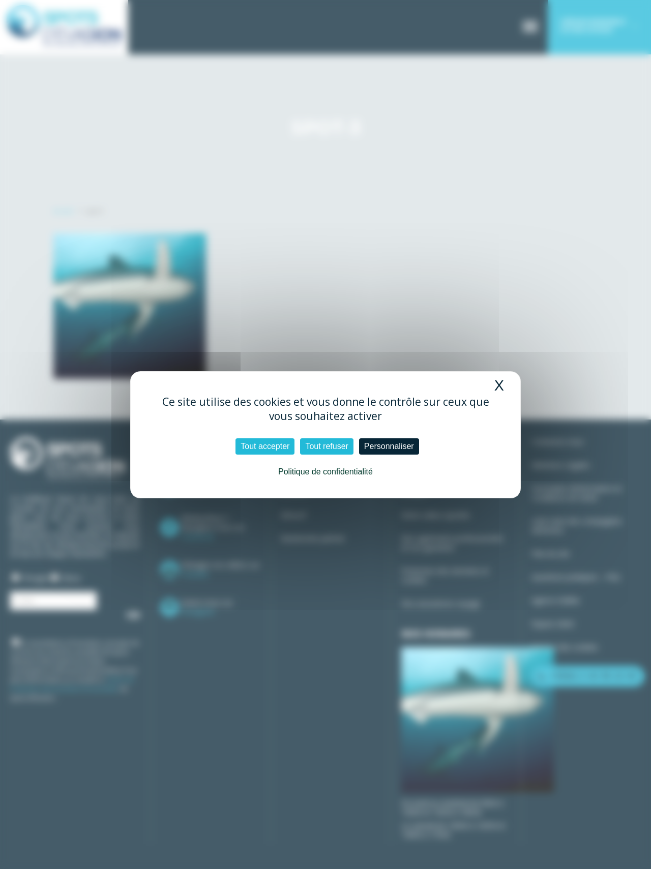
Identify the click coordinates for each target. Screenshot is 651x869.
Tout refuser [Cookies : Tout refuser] (326, 446)
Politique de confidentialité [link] (325, 471)
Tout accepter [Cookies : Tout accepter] (265, 446)
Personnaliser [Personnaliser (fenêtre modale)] (389, 446)
